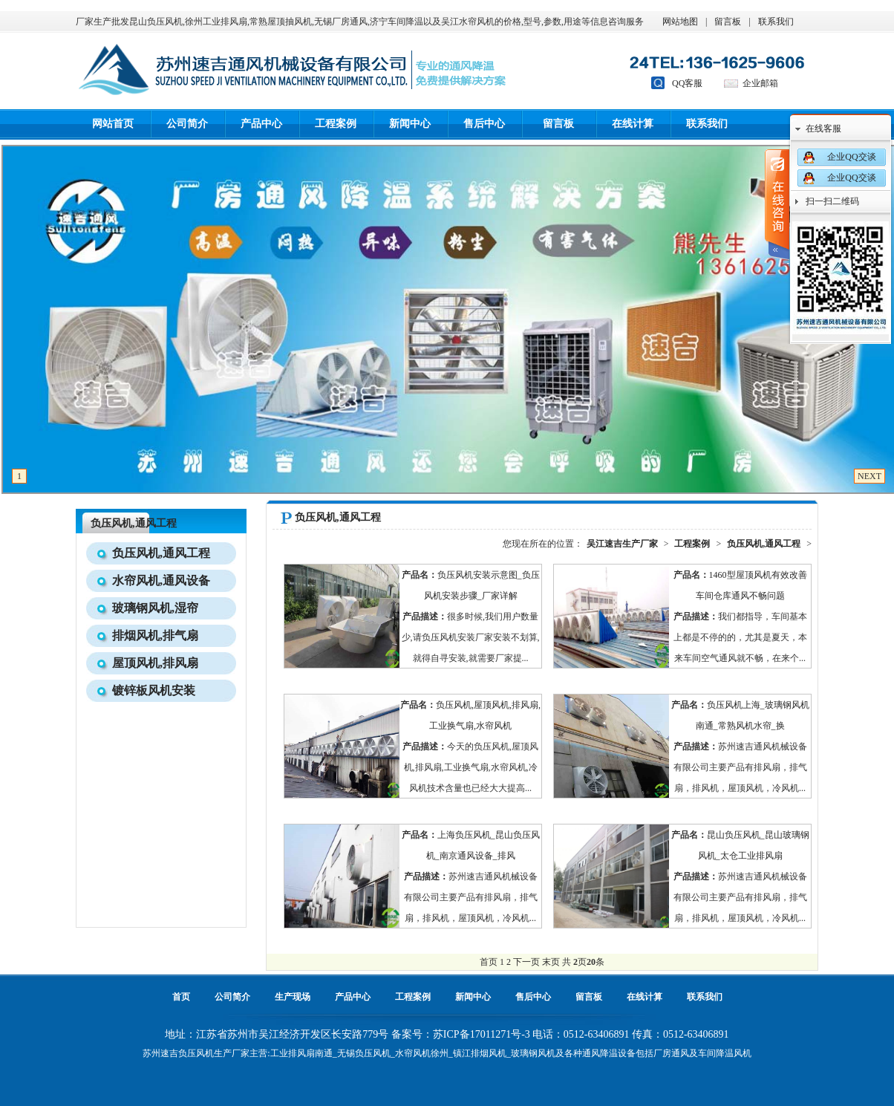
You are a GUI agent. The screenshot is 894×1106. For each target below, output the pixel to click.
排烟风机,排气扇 (155, 635)
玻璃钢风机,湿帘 (155, 608)
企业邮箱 (760, 83)
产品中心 (261, 123)
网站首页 (113, 123)
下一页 (526, 962)
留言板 (727, 21)
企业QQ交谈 (851, 157)
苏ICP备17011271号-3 (481, 1034)
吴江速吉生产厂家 (622, 544)
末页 (551, 962)
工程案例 (335, 123)
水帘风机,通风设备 (161, 580)
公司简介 (187, 123)
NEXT (869, 476)
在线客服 (823, 128)
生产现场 (292, 997)
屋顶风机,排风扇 (155, 663)
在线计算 (632, 123)
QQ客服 (687, 83)
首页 (181, 997)
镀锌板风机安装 (153, 690)
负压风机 (196, 1053)
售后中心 (484, 123)
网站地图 (680, 21)
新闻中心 (410, 123)
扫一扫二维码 (832, 201)
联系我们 (776, 21)
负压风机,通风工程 (134, 523)
